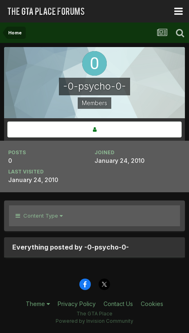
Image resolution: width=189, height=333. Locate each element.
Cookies (152, 303)
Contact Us (118, 303)
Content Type (39, 215)
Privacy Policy (77, 303)
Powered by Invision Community (94, 321)
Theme (38, 303)
